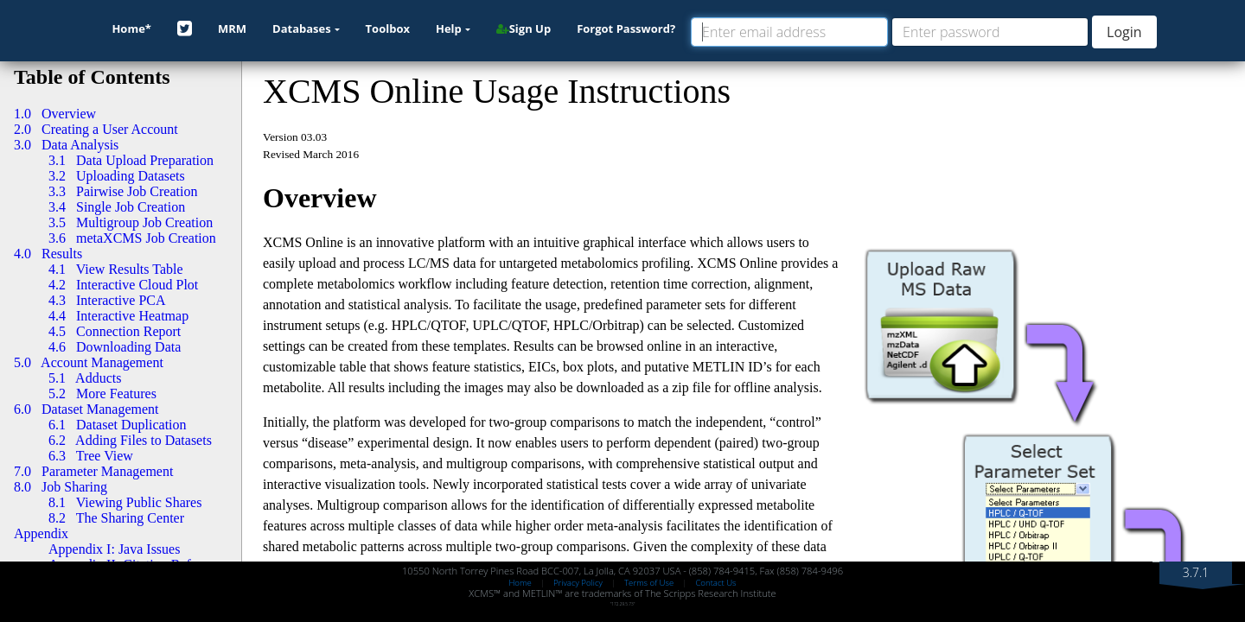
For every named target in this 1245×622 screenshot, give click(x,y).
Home (519, 582)
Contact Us (715, 582)
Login (1124, 31)
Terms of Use (649, 582)
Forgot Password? (626, 28)
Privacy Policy (578, 582)
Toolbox (388, 28)
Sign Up (523, 28)
